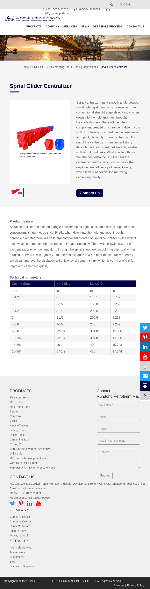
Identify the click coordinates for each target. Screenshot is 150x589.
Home (25, 67)
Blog (12, 561)
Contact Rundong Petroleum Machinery (118, 394)
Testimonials (17, 552)
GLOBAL (125, 4)
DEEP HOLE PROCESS (108, 26)
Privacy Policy (135, 585)
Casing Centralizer (85, 67)
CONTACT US (135, 26)
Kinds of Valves (19, 425)
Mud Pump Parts (20, 406)
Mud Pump (16, 402)
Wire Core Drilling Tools (24, 462)
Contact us (90, 193)
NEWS (85, 26)
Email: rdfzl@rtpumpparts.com (28, 488)
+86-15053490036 (56, 9)
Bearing (14, 411)
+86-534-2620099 (87, 9)
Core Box (15, 416)
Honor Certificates (21, 526)
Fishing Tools (17, 430)
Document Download (22, 566)
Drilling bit (16, 453)
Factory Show (18, 530)
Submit (105, 475)
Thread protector (20, 397)
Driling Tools (17, 434)
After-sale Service (20, 547)
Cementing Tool (60, 67)
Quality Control (19, 535)
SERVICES (70, 26)
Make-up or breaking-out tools (28, 458)
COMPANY (52, 26)
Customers (16, 556)
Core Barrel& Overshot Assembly (30, 448)
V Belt (13, 420)
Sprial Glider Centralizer (114, 67)
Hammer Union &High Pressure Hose (32, 467)
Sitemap (119, 585)
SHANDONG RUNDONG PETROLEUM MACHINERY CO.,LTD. (57, 581)
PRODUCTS (34, 26)
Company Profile (20, 516)
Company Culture (20, 521)
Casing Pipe (17, 444)
